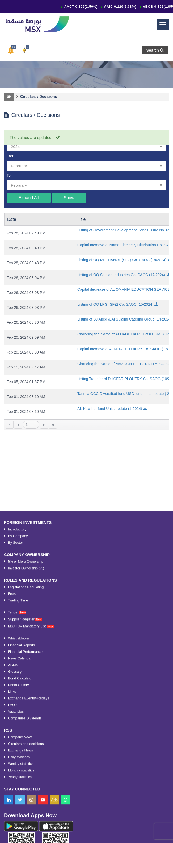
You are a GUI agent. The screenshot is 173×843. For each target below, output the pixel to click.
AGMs (13, 823)
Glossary (15, 829)
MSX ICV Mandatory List (31, 784)
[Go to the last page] (53, 425)
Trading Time (18, 758)
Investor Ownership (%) (26, 726)
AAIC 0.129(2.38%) (121, 7)
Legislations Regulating (26, 745)
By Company (18, 694)
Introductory (17, 687)
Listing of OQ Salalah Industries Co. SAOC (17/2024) (121, 275)
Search (155, 50)
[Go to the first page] (10, 425)
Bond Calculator (20, 836)
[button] (11, 50)
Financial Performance (25, 809)
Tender (17, 770)
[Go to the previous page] (18, 425)
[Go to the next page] (44, 425)
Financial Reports (21, 803)
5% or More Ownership (25, 719)
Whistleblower (18, 796)
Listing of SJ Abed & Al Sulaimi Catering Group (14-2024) (124, 319)
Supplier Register (25, 777)
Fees (12, 751)
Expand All (29, 198)
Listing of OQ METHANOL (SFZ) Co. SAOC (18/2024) (122, 260)
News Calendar (20, 816)
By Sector (15, 700)
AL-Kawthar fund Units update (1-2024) (109, 408)
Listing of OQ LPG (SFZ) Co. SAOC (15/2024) (115, 304)
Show (69, 198)
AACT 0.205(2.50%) (82, 7)
